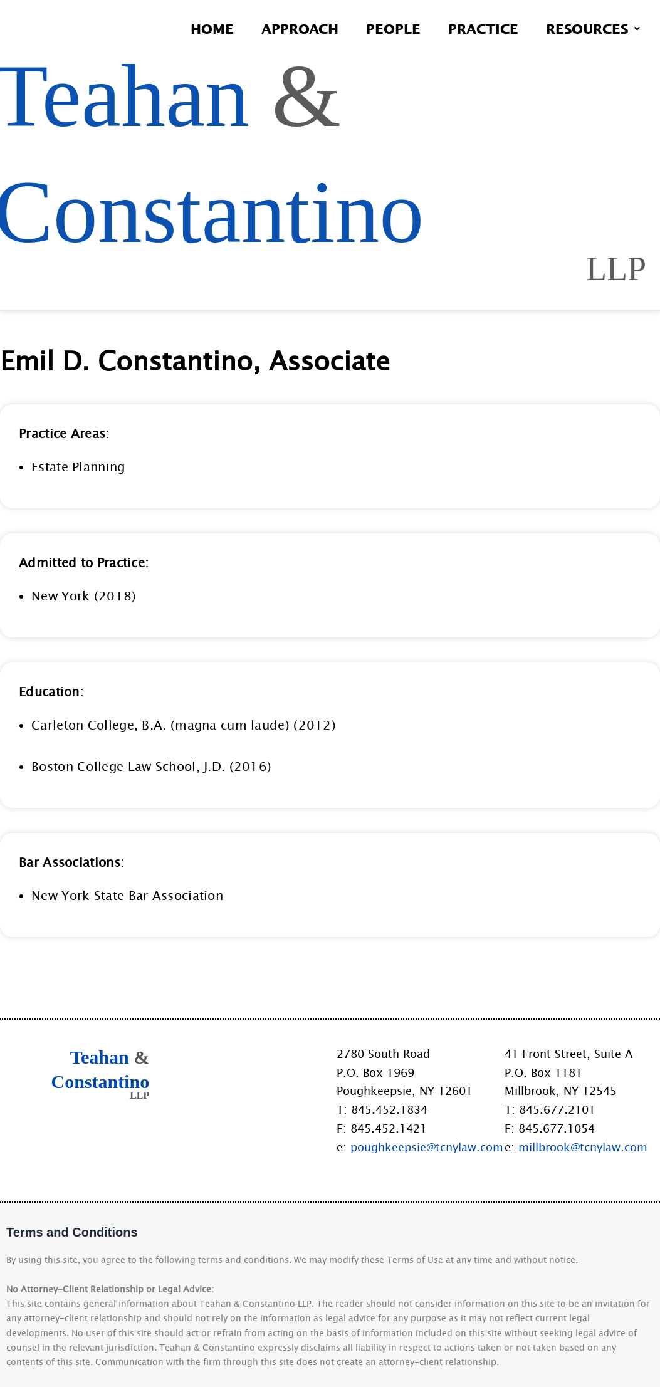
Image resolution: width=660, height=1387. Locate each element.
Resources (593, 28)
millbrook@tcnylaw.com (582, 1147)
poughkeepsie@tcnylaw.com (426, 1147)
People (393, 28)
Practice (483, 28)
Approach (299, 28)
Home (212, 28)
